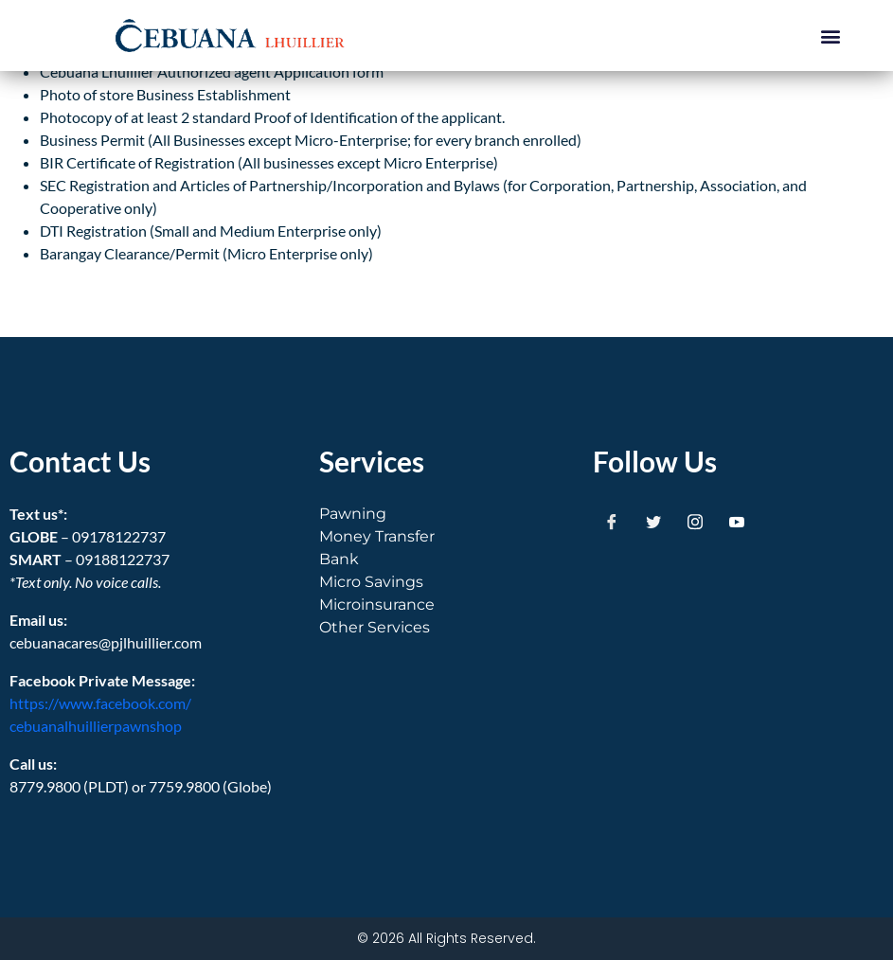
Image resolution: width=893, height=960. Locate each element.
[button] (830, 35)
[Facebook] (612, 521)
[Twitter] (653, 521)
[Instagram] (695, 521)
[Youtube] (737, 521)
